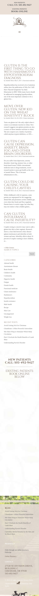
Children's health (9, 273)
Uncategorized (9, 314)
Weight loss (8, 317)
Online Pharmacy (11, 556)
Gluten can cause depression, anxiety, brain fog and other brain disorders (19, 147)
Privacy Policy (28, 580)
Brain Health (8, 269)
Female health (8, 285)
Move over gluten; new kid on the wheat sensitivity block (19, 111)
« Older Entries (9, 248)
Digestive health (9, 279)
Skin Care (7, 310)
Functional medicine (29, 80)
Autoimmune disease (11, 266)
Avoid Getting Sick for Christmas (15, 325)
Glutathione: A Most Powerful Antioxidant (18, 328)
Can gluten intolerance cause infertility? (19, 217)
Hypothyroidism (9, 298)
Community (8, 276)
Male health (8, 304)
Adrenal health (9, 263)
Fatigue (6, 282)
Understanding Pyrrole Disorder (14, 343)
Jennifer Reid (10, 80)
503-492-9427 (25, 5)
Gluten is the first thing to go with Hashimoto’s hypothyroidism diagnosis (19, 71)
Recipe (6, 307)
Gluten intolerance (28, 118)
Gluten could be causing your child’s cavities (19, 185)
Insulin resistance (10, 301)
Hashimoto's (8, 295)
